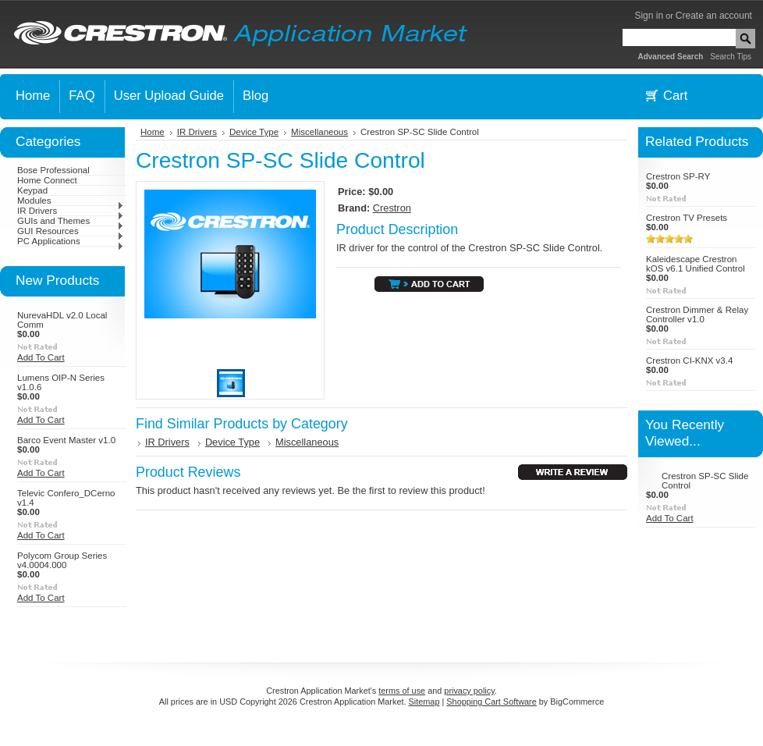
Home (152, 132)
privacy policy (469, 690)
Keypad (32, 190)
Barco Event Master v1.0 (66, 440)
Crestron (392, 208)
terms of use (401, 690)
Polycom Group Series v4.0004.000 (62, 560)
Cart (675, 95)
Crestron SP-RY (678, 176)
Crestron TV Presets (686, 217)
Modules (70, 200)
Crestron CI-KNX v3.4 (689, 360)
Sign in (648, 15)
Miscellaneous (319, 132)
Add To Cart (41, 357)
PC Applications (70, 241)
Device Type (254, 132)
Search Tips (730, 56)
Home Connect (47, 180)
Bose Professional (53, 170)
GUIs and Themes (70, 221)
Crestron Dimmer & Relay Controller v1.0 (697, 314)
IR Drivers (70, 210)
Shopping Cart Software (491, 701)
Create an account (714, 15)
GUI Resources (70, 231)
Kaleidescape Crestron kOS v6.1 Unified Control (695, 263)
